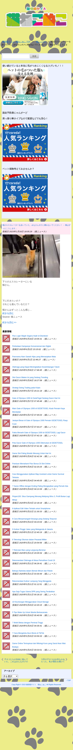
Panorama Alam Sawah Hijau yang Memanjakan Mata (34, 357)
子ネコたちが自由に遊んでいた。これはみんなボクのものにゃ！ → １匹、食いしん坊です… (16, 660)
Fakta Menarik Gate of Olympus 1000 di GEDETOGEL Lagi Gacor (39, 433)
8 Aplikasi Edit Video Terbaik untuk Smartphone (31, 508)
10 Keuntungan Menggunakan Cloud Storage (30, 602)
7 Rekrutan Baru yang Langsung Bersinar (29, 550)
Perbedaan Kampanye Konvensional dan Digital (31, 346)
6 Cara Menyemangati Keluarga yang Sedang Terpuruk (34, 519)
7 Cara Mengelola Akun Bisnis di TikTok (28, 633)
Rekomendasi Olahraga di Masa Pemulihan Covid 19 (33, 560)
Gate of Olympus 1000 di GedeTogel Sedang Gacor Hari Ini (36, 398)
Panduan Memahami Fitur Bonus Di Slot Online (31, 464)
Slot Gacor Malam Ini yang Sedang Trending (30, 377)
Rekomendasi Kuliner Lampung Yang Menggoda (31, 581)
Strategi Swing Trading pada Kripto (26, 388)
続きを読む (8, 313)
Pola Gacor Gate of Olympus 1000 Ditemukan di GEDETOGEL (37, 443)
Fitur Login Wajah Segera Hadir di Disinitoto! (30, 336)
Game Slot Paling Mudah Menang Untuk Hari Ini (31, 453)
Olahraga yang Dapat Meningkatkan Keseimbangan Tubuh (36, 367)
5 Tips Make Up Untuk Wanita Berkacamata (29, 612)
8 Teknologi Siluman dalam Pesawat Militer (29, 540)
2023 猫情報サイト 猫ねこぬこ (34, 684)
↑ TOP (68, 680)
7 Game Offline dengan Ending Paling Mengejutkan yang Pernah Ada (40, 486)
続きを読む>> (9, 322)
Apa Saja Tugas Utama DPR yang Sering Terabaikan (33, 592)
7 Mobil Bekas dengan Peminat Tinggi (27, 623)
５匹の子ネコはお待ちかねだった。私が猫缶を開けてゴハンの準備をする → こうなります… (52, 660)
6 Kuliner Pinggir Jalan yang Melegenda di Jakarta (32, 529)
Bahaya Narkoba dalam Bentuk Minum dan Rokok (32, 571)
